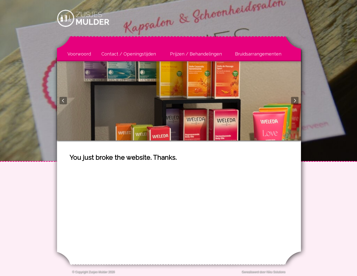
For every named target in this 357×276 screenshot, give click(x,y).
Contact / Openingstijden (128, 53)
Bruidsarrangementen (258, 53)
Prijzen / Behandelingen (196, 53)
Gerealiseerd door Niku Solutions (263, 272)
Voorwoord (79, 53)
